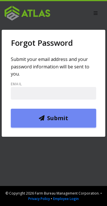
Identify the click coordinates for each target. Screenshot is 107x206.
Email (16, 84)
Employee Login (66, 198)
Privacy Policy (39, 198)
